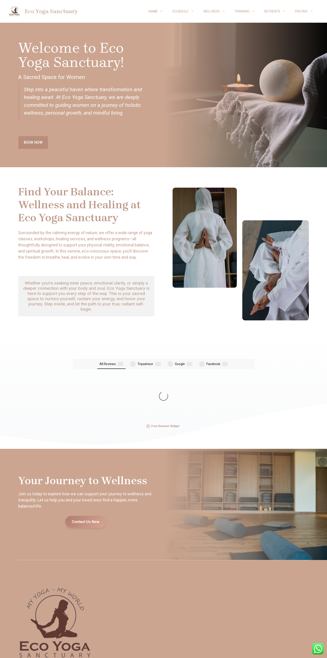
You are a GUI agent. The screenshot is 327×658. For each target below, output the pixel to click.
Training (247, 11)
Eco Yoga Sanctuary (51, 11)
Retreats (277, 11)
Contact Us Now (85, 450)
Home (158, 11)
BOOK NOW (33, 142)
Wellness (216, 11)
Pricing (306, 11)
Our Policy (163, 649)
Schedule (185, 11)
